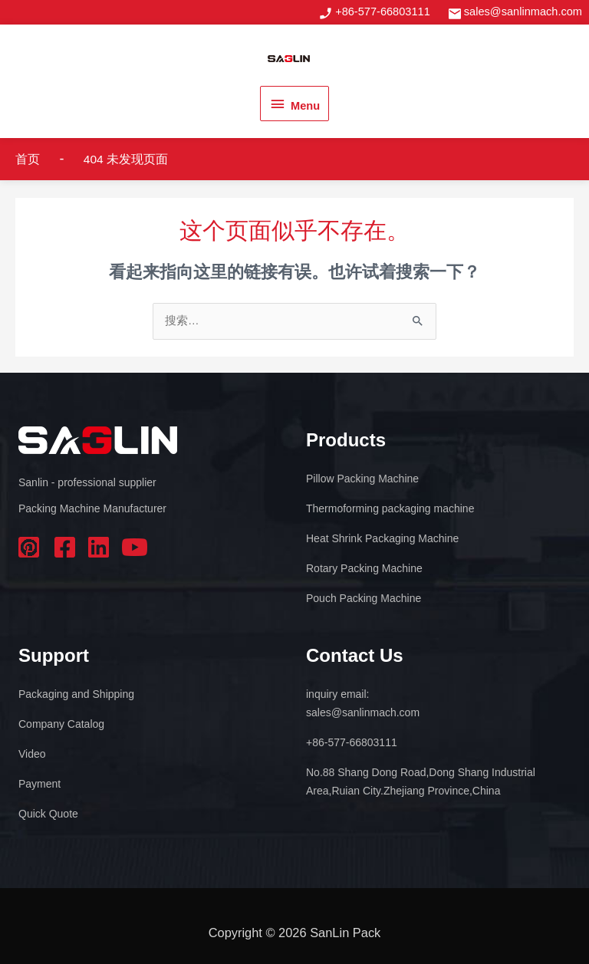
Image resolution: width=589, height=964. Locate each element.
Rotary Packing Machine (364, 568)
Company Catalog (61, 724)
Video (32, 754)
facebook (65, 547)
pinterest (31, 547)
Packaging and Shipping (76, 694)
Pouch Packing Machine (363, 598)
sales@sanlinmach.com (523, 11)
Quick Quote (48, 814)
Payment (39, 784)
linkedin (100, 547)
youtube (134, 547)
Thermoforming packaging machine (390, 508)
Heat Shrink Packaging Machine (382, 538)
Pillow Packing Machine (362, 478)
